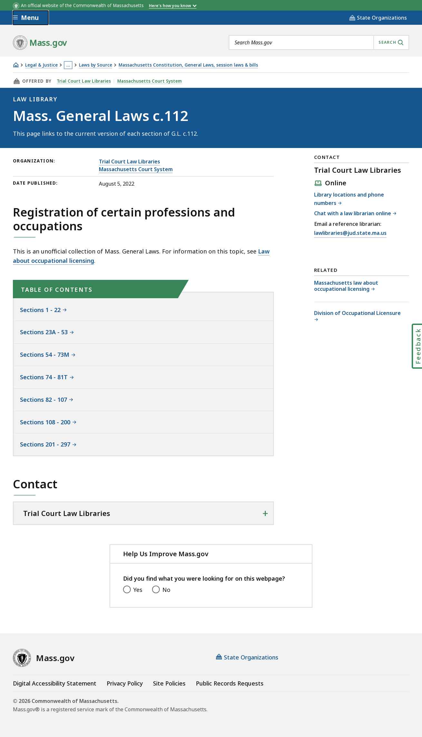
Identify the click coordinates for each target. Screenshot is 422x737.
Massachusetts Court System (149, 81)
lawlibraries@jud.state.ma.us (350, 232)
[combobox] (319, 42)
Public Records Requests (230, 683)
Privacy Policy (125, 683)
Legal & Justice (41, 65)
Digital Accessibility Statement (54, 683)
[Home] (16, 64)
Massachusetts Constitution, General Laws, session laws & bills (188, 65)
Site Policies (169, 683)
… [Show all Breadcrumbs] (68, 65)
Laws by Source (95, 65)
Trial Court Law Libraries (84, 81)
